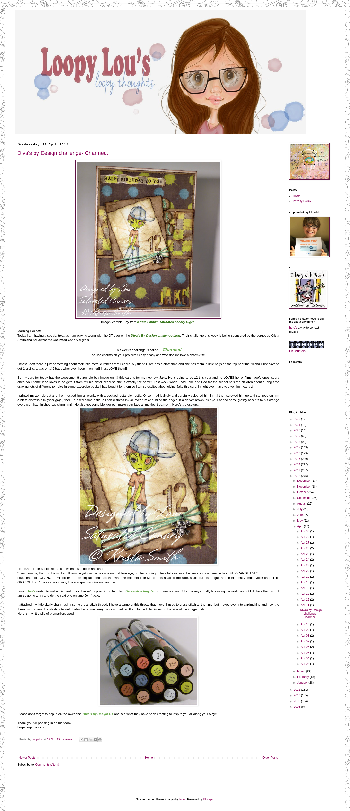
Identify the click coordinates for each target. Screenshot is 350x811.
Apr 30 (305, 531)
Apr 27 (305, 542)
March (301, 671)
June (300, 515)
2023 (297, 419)
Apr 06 (305, 647)
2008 (297, 706)
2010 (297, 695)
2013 (297, 470)
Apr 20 (305, 576)
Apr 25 (305, 554)
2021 (297, 425)
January (302, 682)
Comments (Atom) (47, 764)
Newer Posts (27, 757)
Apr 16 (305, 588)
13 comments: (65, 739)
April (300, 526)
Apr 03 (305, 664)
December (304, 480)
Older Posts (270, 757)
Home (149, 757)
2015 (297, 459)
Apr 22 (305, 571)
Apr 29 (305, 537)
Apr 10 (305, 624)
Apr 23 (305, 565)
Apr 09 (305, 630)
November (304, 486)
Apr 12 (305, 599)
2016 (297, 453)
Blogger (208, 799)
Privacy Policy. (302, 201)
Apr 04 (305, 658)
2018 (297, 442)
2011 (297, 689)
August (302, 503)
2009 (297, 701)
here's (293, 327)
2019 (297, 436)
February (303, 677)
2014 (297, 464)
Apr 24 (305, 559)
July (300, 509)
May (300, 520)
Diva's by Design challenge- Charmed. (63, 153)
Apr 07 (305, 641)
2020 (297, 430)
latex (182, 799)
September (304, 498)
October (302, 492)
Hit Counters (297, 351)
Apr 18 (305, 582)
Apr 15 (305, 593)
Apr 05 (305, 652)
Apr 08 (305, 635)
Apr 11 (305, 605)
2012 (297, 476)
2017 (297, 447)
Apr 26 (305, 548)
